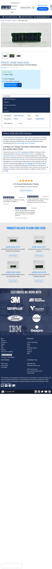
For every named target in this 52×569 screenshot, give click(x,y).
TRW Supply (4, 365)
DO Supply (4, 367)
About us (3, 340)
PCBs (14, 20)
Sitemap (3, 349)
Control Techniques (29, 143)
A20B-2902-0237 (13, 247)
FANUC (8, 20)
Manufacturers (15, 3)
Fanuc (28, 344)
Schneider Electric (32, 348)
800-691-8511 (43, 5)
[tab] (26, 96)
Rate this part (4, 67)
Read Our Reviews (26, 190)
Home (2, 20)
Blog (12, 12)
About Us (13, 9)
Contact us (4, 342)
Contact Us (43, 9)
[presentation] (12, 565)
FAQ (2, 346)
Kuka (28, 346)
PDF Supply (4, 363)
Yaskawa (29, 351)
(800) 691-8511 (29, 154)
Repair (3, 344)
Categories (14, 6)
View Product (13, 255)
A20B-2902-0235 (13, 272)
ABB (28, 353)
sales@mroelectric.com (9, 156)
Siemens (18, 143)
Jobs (2, 348)
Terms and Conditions (7, 351)
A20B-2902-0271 (39, 247)
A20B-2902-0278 (39, 272)
